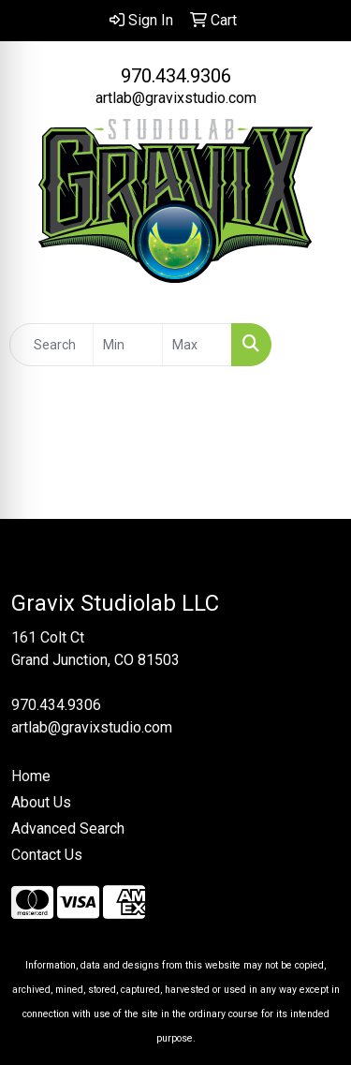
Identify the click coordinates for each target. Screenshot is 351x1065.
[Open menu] (313, 344)
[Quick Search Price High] (197, 344)
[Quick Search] (51, 344)
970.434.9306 (176, 76)
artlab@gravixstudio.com (175, 98)
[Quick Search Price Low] (128, 344)
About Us (41, 802)
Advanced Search (67, 828)
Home (31, 776)
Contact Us (46, 855)
